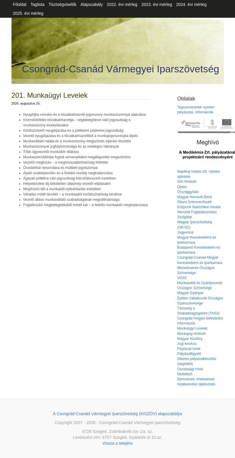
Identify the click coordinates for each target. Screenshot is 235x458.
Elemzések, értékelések (196, 379)
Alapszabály (91, 4)
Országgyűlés (188, 192)
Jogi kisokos (186, 344)
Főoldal (20, 4)
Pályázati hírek (189, 349)
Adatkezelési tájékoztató (196, 384)
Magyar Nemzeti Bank (194, 197)
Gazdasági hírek (190, 369)
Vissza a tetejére (117, 443)
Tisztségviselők (62, 4)
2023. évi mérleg (157, 4)
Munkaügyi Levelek (192, 328)
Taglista (37, 4)
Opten (182, 187)
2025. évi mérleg (28, 13)
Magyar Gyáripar (190, 293)
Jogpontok (185, 232)
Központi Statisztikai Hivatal (199, 207)
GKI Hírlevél (186, 182)
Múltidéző (184, 374)
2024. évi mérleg (191, 4)
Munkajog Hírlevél (191, 334)
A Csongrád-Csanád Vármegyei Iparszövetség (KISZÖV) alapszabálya (117, 413)
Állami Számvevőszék (194, 202)
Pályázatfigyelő (189, 354)
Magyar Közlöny (190, 339)
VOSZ (182, 278)
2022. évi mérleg (122, 4)
